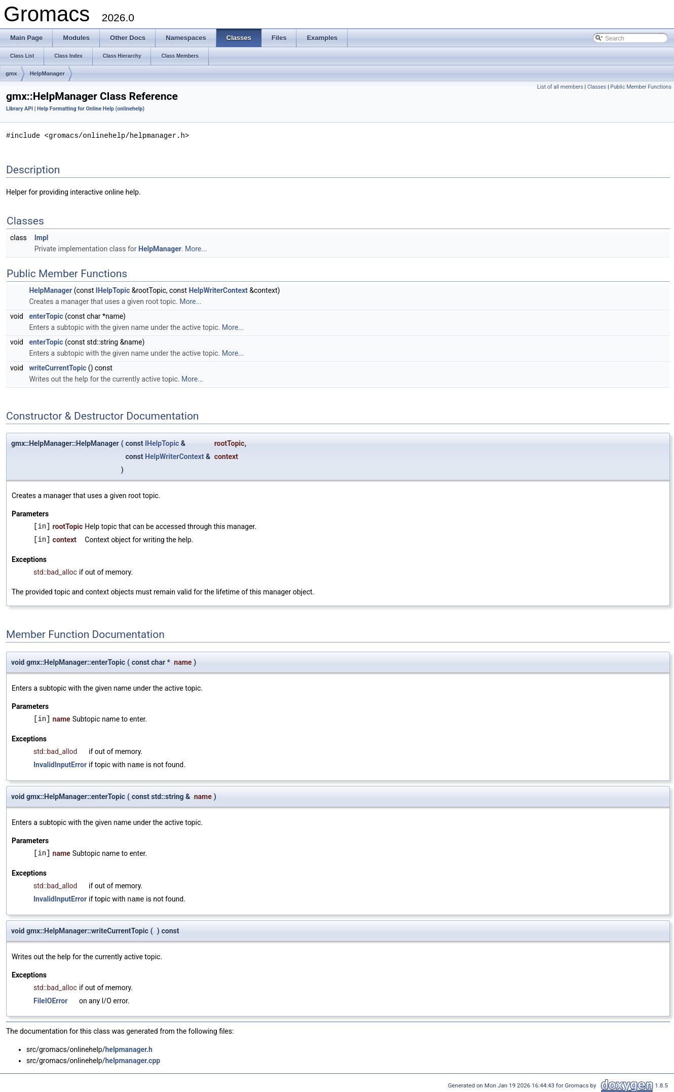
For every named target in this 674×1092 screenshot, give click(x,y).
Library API (19, 108)
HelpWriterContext (218, 290)
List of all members (560, 87)
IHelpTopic (113, 290)
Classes (596, 87)
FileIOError (50, 999)
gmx (11, 73)
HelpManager (47, 73)
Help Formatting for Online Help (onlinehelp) (90, 108)
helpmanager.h (128, 1048)
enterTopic (46, 316)
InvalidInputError (60, 764)
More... (196, 248)
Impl (41, 237)
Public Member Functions (640, 87)
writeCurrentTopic (57, 367)
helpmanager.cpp (132, 1059)
